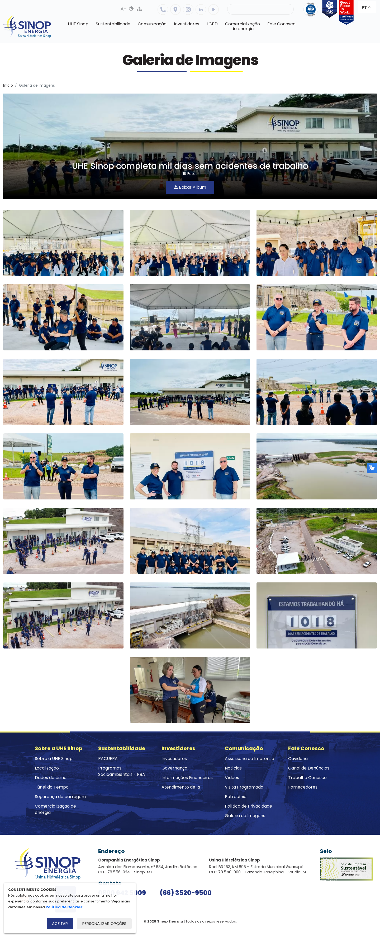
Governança (174, 768)
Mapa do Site (139, 9)
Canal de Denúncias (308, 768)
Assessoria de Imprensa (249, 759)
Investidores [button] (186, 24)
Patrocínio (235, 797)
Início (8, 85)
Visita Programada (244, 787)
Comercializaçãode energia (242, 26)
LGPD (212, 24)
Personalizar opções (104, 923)
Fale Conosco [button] (281, 24)
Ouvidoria (298, 759)
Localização (175, 9)
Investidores (174, 759)
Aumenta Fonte (123, 9)
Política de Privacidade (248, 806)
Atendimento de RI (181, 787)
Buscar (285, 9)
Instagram (188, 9)
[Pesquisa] (260, 9)
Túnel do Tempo (52, 787)
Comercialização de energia (55, 809)
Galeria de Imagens (245, 816)
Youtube (213, 9)
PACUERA (108, 759)
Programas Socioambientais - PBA (121, 771)
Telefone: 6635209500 (163, 9)
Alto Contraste (131, 9)
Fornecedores (302, 787)
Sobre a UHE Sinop (54, 759)
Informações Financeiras (187, 778)
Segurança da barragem (60, 797)
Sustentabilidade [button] (113, 24)
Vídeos (232, 778)
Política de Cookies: (64, 907)
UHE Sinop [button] (78, 24)
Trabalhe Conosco (307, 778)
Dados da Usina (50, 778)
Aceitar (60, 923)
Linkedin (201, 9)
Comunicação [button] (152, 24)
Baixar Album (190, 187)
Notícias (233, 768)
